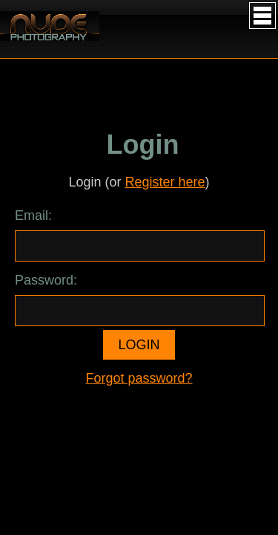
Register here (165, 182)
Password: (46, 280)
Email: (33, 215)
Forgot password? (138, 378)
